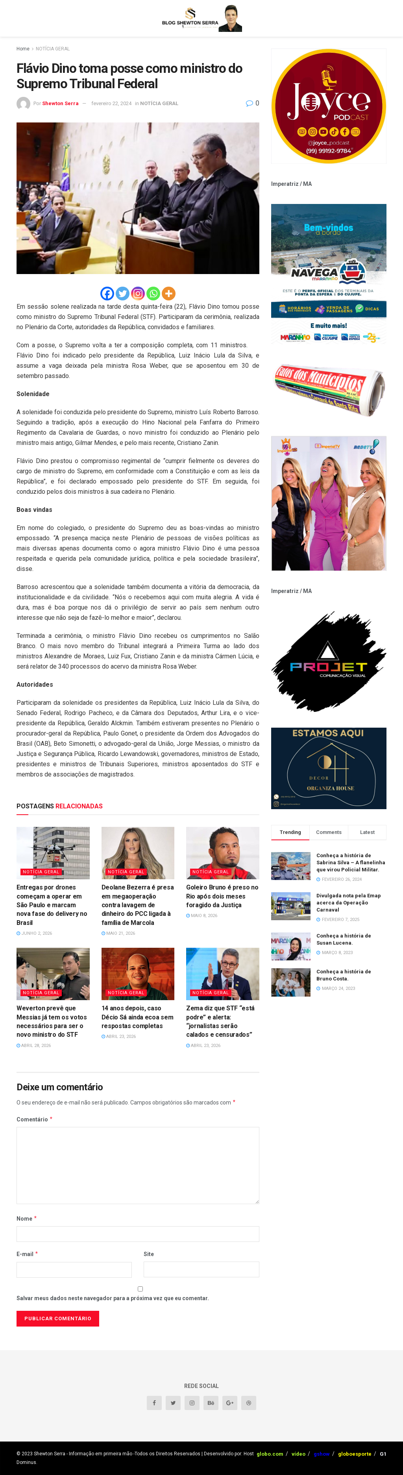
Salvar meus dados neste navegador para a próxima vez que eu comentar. (113, 1298)
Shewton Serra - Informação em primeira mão (83, 1453)
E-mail (28, 1254)
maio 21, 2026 (118, 933)
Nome (27, 1218)
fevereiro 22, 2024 (111, 103)
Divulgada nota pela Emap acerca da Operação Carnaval (348, 903)
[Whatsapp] (153, 293)
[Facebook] (107, 293)
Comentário (35, 1119)
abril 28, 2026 (34, 1045)
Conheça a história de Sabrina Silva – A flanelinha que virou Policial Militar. (350, 862)
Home (23, 49)
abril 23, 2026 (119, 1036)
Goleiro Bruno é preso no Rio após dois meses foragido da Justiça (222, 896)
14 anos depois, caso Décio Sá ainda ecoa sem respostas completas (138, 1017)
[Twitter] (122, 293)
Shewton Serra (60, 103)
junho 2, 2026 (34, 933)
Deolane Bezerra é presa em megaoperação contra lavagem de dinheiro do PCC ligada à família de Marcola (138, 905)
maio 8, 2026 (201, 915)
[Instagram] (138, 293)
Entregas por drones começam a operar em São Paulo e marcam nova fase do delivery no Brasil (52, 905)
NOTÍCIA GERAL (53, 49)
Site (149, 1254)
